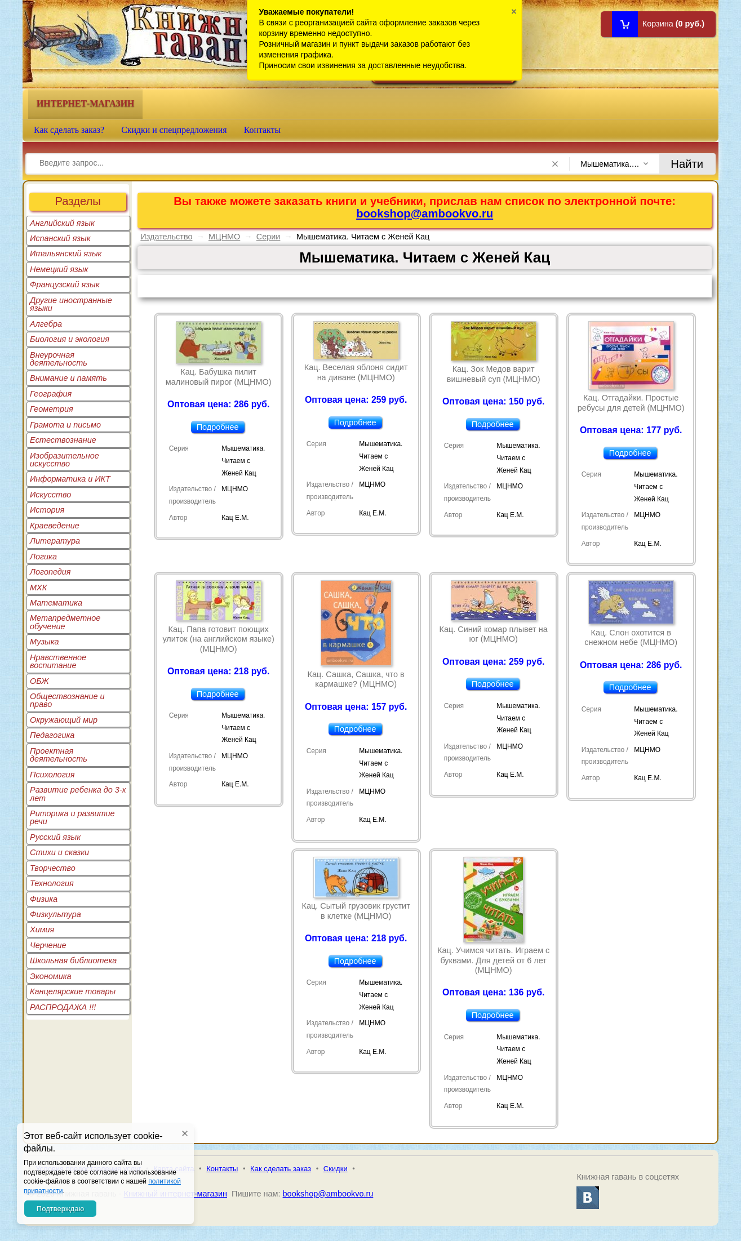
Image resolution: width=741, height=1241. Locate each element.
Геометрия (51, 408)
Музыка (44, 641)
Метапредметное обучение (65, 621)
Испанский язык (60, 238)
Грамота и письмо (65, 424)
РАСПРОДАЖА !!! (63, 1007)
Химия (42, 929)
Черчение (48, 945)
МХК (38, 587)
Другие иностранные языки (71, 304)
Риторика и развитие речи (72, 817)
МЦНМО (224, 236)
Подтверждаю (60, 1208)
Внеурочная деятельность (58, 358)
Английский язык (62, 223)
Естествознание (63, 439)
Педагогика (52, 735)
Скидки (335, 1168)
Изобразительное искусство (64, 459)
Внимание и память (68, 377)
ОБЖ (39, 681)
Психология (52, 774)
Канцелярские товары (73, 991)
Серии (268, 236)
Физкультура (55, 914)
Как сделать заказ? (69, 130)
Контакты (262, 130)
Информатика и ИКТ (70, 478)
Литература (55, 540)
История (47, 509)
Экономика (51, 976)
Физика (43, 899)
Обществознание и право (67, 700)
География (51, 393)
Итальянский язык (65, 253)
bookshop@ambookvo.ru (424, 213)
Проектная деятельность (58, 754)
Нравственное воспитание (58, 661)
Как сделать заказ (280, 1168)
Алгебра (46, 323)
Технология (52, 883)
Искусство (50, 494)
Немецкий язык (59, 269)
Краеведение (54, 525)
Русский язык (55, 837)
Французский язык (64, 284)
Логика (43, 556)
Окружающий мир (63, 719)
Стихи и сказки (59, 852)
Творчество (53, 868)
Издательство (166, 236)
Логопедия (50, 571)
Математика (56, 602)
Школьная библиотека (73, 960)
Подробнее (218, 427)
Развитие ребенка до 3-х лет (78, 793)
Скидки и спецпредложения (174, 130)
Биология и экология (69, 339)
